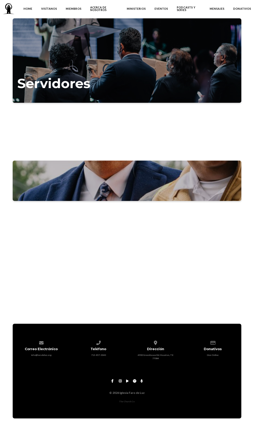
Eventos (161, 9)
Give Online (213, 355)
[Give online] (213, 342)
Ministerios (136, 9)
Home (28, 9)
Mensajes (217, 9)
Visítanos (49, 9)
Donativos (242, 9)
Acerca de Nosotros (98, 9)
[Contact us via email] (41, 342)
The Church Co (127, 401)
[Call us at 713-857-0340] (98, 342)
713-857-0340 (98, 355)
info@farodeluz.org (41, 355)
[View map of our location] (156, 342)
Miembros (73, 9)
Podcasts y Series (186, 9)
